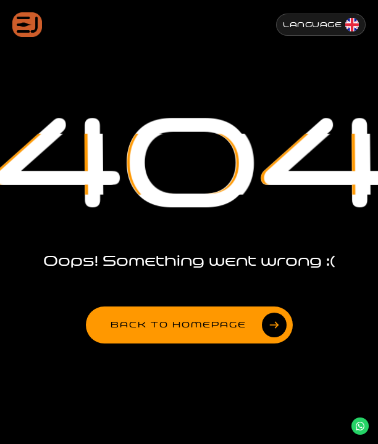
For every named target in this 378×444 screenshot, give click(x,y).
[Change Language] (321, 25)
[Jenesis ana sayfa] (27, 24)
